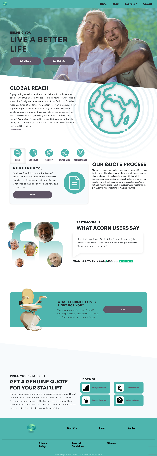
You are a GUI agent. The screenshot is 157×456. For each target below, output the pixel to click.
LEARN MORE (15, 129)
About (115, 4)
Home (103, 4)
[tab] (18, 156)
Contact (147, 4)
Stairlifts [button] (130, 4)
